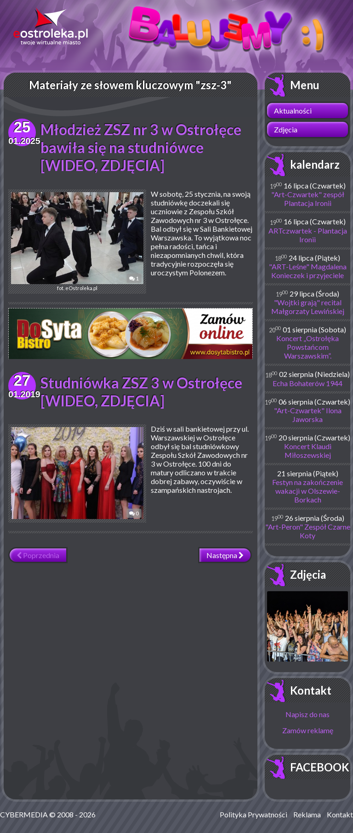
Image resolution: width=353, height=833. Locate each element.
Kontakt (310, 690)
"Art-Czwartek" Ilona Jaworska (308, 414)
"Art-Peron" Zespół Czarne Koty (307, 531)
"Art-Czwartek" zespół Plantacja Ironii (307, 198)
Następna (225, 555)
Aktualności (293, 110)
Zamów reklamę (307, 730)
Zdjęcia (285, 129)
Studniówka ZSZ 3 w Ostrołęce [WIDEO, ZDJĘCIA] (141, 392)
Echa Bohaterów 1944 (307, 383)
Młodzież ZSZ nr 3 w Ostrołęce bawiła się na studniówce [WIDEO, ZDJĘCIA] (140, 147)
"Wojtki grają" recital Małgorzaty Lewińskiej (307, 306)
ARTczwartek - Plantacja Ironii (307, 235)
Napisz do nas (307, 714)
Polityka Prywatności (253, 814)
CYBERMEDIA (24, 814)
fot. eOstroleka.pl (77, 241)
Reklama (307, 814)
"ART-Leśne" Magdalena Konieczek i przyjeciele (308, 271)
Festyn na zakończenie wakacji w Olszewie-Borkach (307, 491)
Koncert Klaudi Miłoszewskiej (307, 450)
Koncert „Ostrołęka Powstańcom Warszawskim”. (307, 347)
